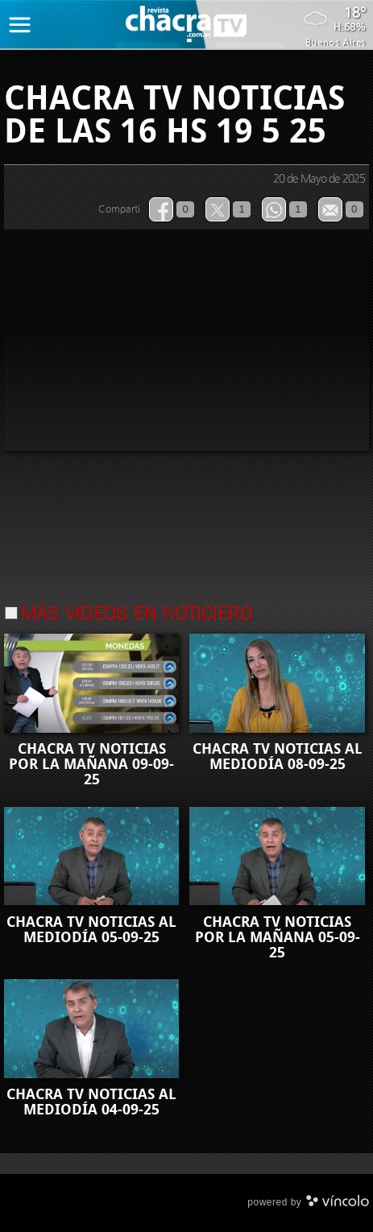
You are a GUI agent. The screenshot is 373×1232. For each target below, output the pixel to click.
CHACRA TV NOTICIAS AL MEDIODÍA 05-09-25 (91, 929)
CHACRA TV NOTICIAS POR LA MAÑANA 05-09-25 (277, 937)
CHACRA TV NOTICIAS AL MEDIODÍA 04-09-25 (91, 1101)
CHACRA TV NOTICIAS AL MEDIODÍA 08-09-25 (278, 756)
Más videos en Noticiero (136, 615)
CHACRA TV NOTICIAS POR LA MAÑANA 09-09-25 (91, 764)
